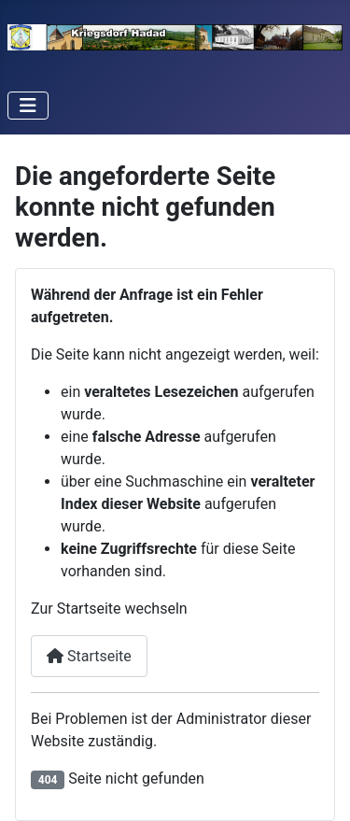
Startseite (89, 656)
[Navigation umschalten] (28, 106)
